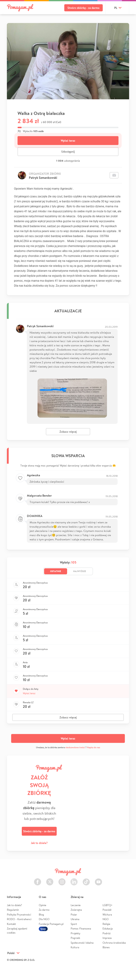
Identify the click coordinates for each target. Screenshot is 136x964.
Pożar (74, 914)
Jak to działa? (39, 843)
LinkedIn (74, 879)
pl (115, 8)
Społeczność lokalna (82, 942)
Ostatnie (55, 571)
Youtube (98, 879)
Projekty (75, 933)
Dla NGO (44, 919)
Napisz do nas (93, 747)
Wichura (107, 914)
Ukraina (75, 919)
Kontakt (11, 924)
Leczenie (76, 905)
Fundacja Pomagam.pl (51, 924)
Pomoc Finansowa (81, 928)
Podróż (106, 933)
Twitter (49, 879)
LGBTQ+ (107, 905)
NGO (106, 919)
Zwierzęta (76, 909)
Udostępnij (68, 151)
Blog (41, 914)
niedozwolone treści (75, 747)
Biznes (106, 947)
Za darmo (44, 909)
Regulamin (13, 909)
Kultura (75, 947)
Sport (74, 924)
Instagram (62, 879)
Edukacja (108, 928)
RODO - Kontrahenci (19, 919)
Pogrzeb (75, 938)
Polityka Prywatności (19, 914)
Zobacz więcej (68, 432)
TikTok (86, 879)
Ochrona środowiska (114, 942)
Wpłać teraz (68, 141)
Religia (106, 924)
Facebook (37, 879)
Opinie (42, 905)
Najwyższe (79, 571)
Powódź (107, 909)
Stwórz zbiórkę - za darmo (83, 8)
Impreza (107, 938)
